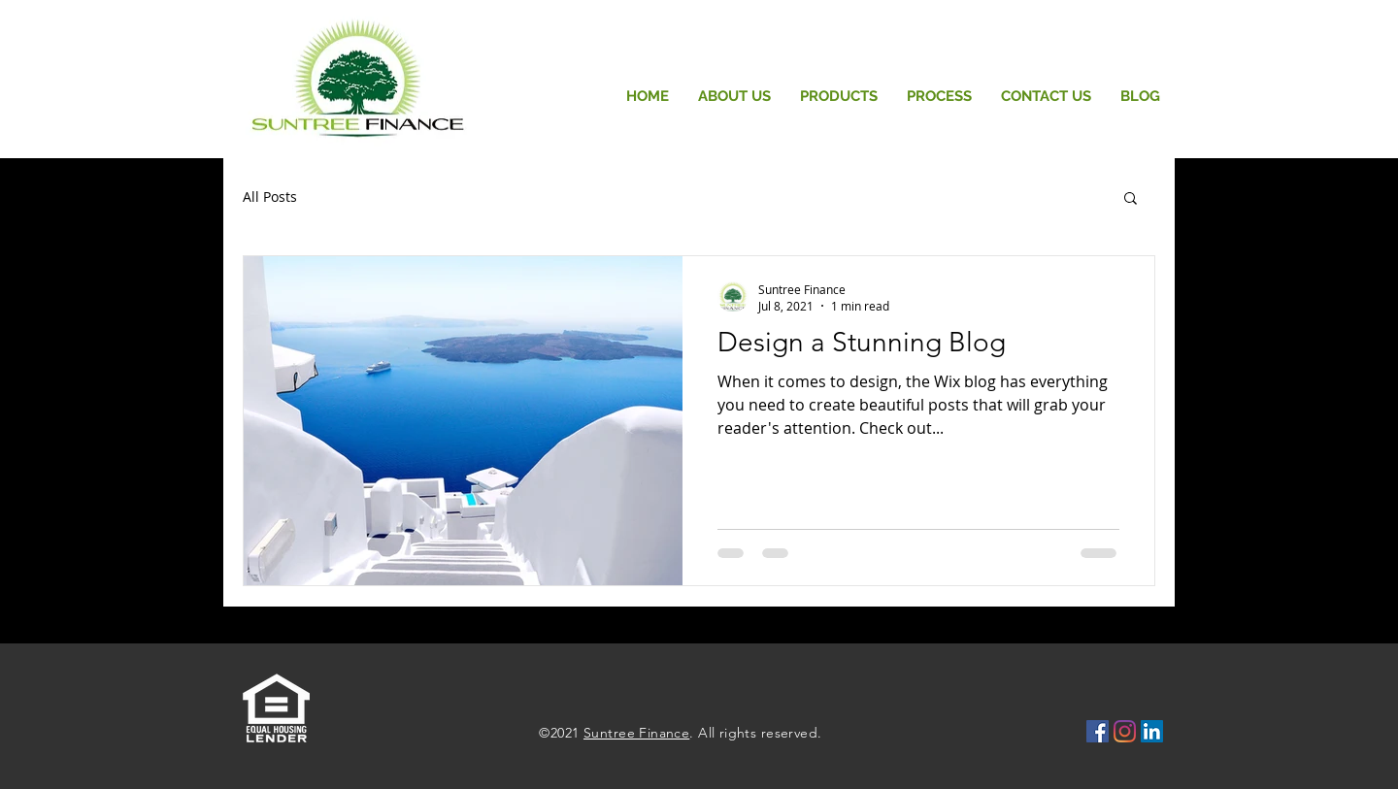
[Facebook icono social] (1097, 731)
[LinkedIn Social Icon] (1152, 731)
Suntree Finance (636, 732)
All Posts (270, 196)
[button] (1130, 199)
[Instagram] (1125, 731)
